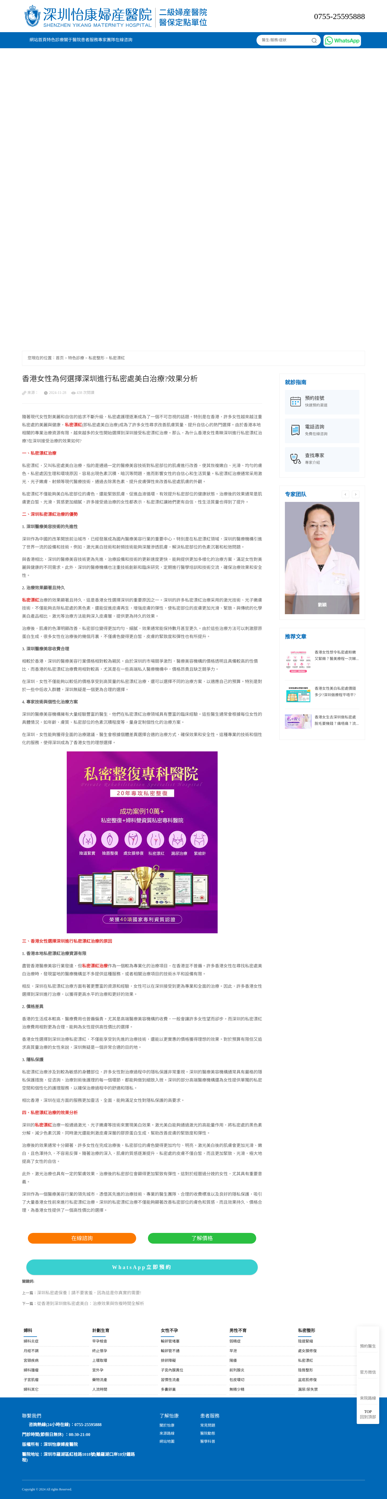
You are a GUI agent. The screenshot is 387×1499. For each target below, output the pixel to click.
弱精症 (235, 1342)
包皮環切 (236, 1380)
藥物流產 (99, 1380)
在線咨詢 (123, 40)
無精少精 (236, 1390)
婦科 (28, 1331)
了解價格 (202, 1238)
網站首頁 (38, 40)
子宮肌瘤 (31, 1380)
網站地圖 (166, 1442)
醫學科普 (207, 1442)
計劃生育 (100, 1331)
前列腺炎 (236, 1371)
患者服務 (89, 40)
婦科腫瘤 (31, 1371)
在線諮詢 (82, 1238)
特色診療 (55, 40)
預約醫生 (368, 1346)
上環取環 (99, 1361)
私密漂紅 (117, 358)
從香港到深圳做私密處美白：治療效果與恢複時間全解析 (90, 1304)
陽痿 (233, 1361)
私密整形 (96, 358)
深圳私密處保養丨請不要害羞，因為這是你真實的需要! (89, 1293)
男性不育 (238, 1331)
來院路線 (368, 1398)
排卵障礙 (168, 1361)
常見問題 (207, 1426)
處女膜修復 (307, 1351)
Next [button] (355, 494)
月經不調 (31, 1351)
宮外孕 (97, 1371)
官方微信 (368, 1372)
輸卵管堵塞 (170, 1342)
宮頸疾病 (31, 1361)
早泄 (233, 1351)
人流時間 (99, 1390)
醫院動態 (207, 1434)
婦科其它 (31, 1390)
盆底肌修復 (307, 1380)
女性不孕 (169, 1331)
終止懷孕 (99, 1351)
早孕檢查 (99, 1342)
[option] (322, 558)
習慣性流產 (170, 1380)
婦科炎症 (31, 1342)
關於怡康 (166, 1426)
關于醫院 (72, 40)
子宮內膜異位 (172, 1371)
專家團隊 (106, 40)
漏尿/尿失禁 (308, 1390)
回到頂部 (368, 1414)
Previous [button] (345, 494)
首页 (60, 358)
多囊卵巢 (168, 1390)
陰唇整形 (305, 1371)
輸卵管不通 (170, 1351)
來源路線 (166, 1434)
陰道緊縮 (305, 1342)
